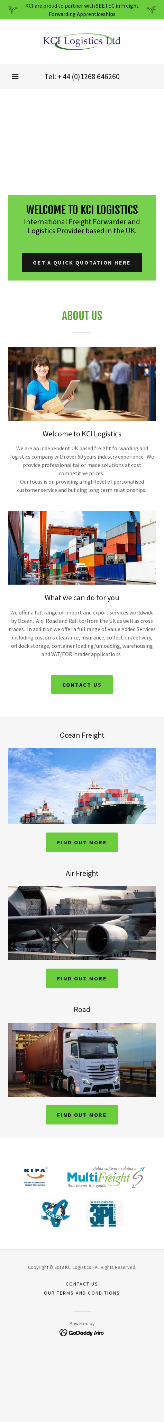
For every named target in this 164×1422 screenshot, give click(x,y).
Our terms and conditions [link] (82, 1293)
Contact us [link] (82, 1284)
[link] (82, 42)
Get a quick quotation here (82, 262)
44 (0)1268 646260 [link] (91, 76)
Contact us (82, 684)
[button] (15, 76)
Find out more (82, 842)
